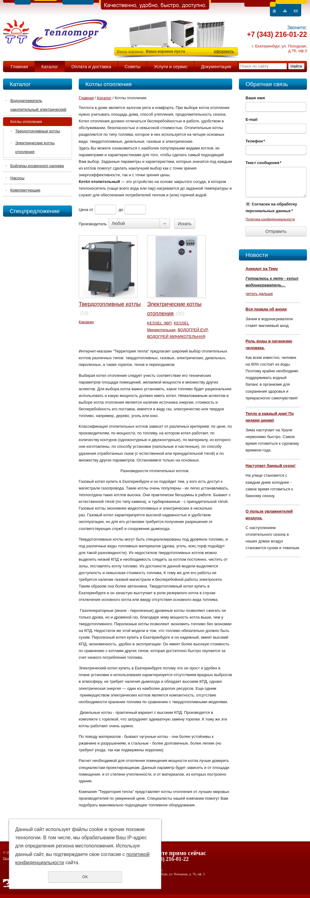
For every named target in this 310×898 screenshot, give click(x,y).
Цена (83, 209)
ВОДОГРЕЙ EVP (193, 330)
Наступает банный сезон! (270, 465)
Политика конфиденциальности (270, 219)
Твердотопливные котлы (37, 131)
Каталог (49, 66)
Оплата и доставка (91, 66)
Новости (257, 255)
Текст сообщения (263, 162)
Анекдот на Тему (262, 268)
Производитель (93, 224)
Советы (132, 66)
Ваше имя (255, 98)
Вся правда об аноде (266, 309)
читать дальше (259, 293)
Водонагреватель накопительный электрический (38, 105)
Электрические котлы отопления (35, 147)
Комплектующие (25, 190)
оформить (224, 51)
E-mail (251, 119)
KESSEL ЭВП (159, 323)
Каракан (86, 322)
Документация (216, 66)
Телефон (255, 141)
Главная (19, 66)
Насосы (17, 178)
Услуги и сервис (171, 66)
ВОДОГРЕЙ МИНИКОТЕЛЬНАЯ (176, 336)
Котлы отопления (26, 121)
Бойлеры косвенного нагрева (37, 165)
